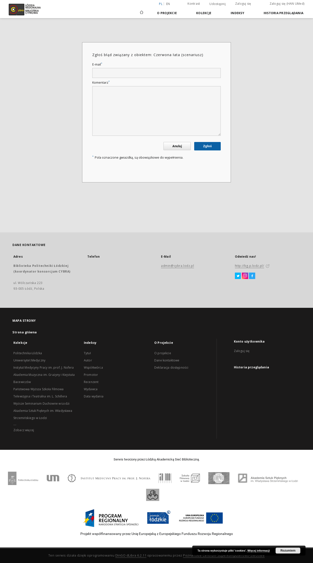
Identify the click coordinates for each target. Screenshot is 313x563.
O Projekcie (167, 13)
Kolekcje (203, 13)
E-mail (97, 64)
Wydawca (90, 389)
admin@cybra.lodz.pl (177, 266)
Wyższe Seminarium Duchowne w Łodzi (41, 403)
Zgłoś (207, 146)
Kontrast (194, 3)
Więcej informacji (259, 550)
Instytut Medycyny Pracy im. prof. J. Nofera (43, 367)
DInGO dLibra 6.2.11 (131, 555)
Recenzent (91, 382)
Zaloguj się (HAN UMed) (287, 3)
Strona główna (24, 332)
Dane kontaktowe (166, 360)
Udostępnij (217, 4)
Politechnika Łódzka (27, 353)
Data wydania (93, 396)
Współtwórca (93, 367)
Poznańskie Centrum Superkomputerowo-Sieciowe (224, 555)
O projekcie (162, 353)
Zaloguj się (243, 3)
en (168, 3)
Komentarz (101, 82)
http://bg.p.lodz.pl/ (249, 266)
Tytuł (87, 353)
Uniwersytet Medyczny (29, 360)
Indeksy (237, 13)
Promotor (91, 375)
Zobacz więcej (23, 430)
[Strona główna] (141, 10)
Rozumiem (288, 550)
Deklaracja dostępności (171, 367)
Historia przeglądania (283, 13)
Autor (88, 360)
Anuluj (177, 146)
